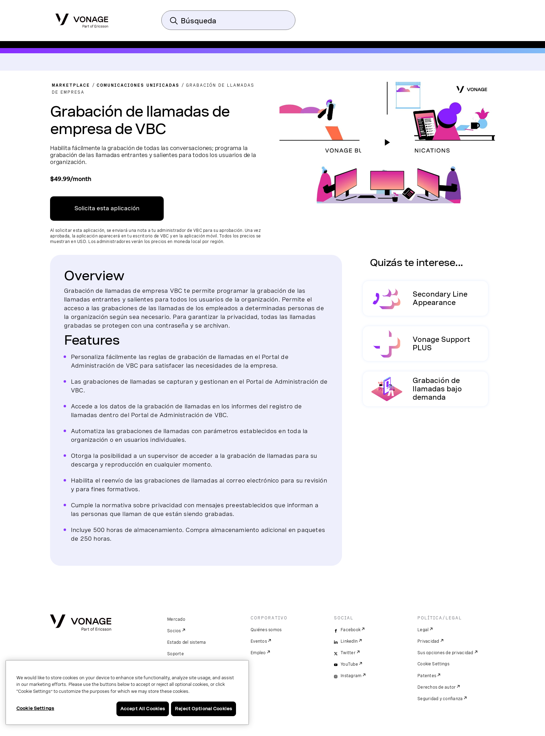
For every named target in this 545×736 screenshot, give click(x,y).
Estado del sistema (186, 642)
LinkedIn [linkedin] (349, 641)
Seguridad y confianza (440, 698)
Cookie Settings (433, 663)
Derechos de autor (436, 687)
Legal (423, 629)
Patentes (426, 675)
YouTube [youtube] (349, 664)
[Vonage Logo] (82, 18)
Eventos (259, 641)
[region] (127, 692)
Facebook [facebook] (350, 629)
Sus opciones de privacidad (445, 652)
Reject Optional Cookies (203, 708)
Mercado (176, 619)
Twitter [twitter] (348, 652)
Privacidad (428, 641)
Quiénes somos (266, 629)
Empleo (258, 652)
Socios (174, 630)
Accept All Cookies (142, 708)
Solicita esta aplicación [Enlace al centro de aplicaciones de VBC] (106, 208)
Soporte (175, 653)
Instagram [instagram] (351, 675)
